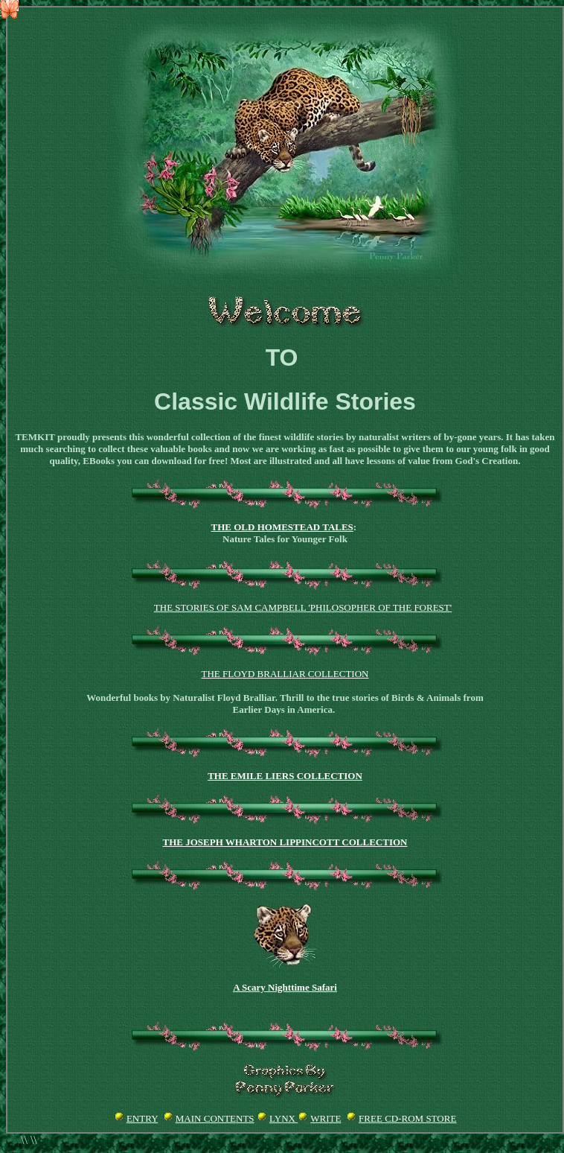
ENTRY (142, 1118)
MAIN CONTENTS (215, 1118)
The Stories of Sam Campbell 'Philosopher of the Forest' (303, 607)
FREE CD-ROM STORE (407, 1118)
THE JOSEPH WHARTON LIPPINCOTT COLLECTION (285, 842)
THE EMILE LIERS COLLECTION (285, 775)
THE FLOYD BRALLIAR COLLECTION (285, 673)
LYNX (283, 1118)
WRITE (325, 1118)
